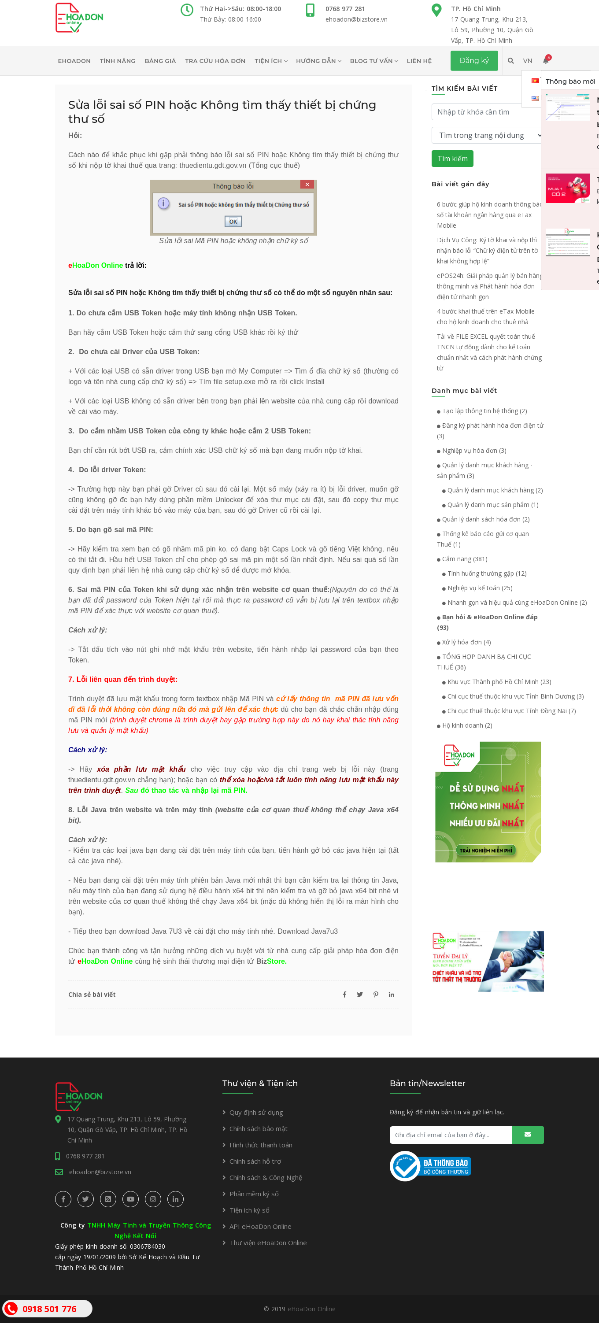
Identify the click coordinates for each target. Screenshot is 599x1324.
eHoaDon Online (312, 1310)
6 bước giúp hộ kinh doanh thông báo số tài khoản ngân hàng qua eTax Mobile (490, 214)
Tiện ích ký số (249, 1210)
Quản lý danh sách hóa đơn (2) (483, 519)
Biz (270, 961)
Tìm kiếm (452, 158)
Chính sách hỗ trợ (255, 1161)
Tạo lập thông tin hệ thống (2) (482, 411)
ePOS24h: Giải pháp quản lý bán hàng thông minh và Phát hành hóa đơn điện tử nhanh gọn (490, 286)
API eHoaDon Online (260, 1226)
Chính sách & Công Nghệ (265, 1177)
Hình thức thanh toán (260, 1144)
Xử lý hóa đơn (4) (464, 642)
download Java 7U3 (150, 931)
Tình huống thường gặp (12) (482, 573)
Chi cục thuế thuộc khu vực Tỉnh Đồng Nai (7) (506, 710)
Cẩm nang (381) (462, 559)
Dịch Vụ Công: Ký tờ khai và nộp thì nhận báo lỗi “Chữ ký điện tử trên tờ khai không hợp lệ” (487, 250)
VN (527, 61)
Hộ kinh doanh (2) (464, 725)
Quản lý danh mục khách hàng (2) (490, 490)
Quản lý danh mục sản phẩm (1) (488, 504)
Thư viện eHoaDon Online (268, 1242)
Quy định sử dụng (256, 1112)
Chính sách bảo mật (258, 1128)
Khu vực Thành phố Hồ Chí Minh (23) (494, 681)
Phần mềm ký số (254, 1193)
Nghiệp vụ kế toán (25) (475, 588)
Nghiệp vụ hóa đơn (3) (472, 450)
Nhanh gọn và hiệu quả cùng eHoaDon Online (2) (512, 602)
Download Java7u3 (307, 931)
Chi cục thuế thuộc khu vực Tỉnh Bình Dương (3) (510, 696)
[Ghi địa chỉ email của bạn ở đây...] (467, 1135)
